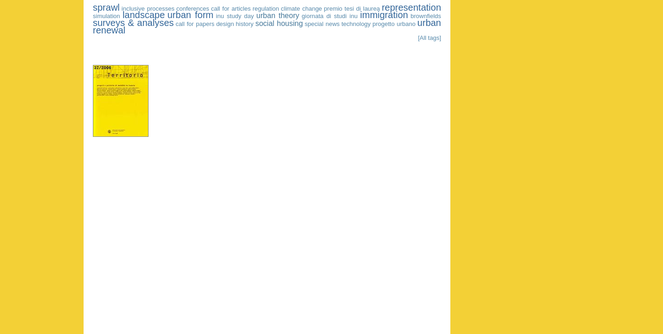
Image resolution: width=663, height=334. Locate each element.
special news (322, 23)
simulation (106, 16)
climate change (301, 8)
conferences (192, 8)
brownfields (425, 16)
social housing (279, 23)
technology (355, 23)
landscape (144, 15)
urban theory (277, 15)
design (225, 23)
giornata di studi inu (330, 16)
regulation (266, 8)
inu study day (235, 16)
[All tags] (429, 37)
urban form (190, 15)
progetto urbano (394, 23)
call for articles (231, 8)
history (245, 23)
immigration (384, 15)
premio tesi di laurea (352, 8)
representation (411, 7)
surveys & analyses (133, 23)
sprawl (106, 7)
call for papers (195, 23)
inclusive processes (148, 8)
